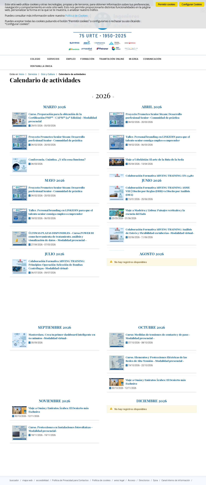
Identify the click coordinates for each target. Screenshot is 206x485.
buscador (14, 480)
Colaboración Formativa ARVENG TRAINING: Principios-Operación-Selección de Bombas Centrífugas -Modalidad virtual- (57, 264)
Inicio (21, 74)
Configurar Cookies (192, 4)
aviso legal (119, 480)
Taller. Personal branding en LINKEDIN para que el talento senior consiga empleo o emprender (158, 138)
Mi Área (133, 59)
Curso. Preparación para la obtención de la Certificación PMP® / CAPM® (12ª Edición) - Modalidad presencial (63, 117)
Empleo (71, 59)
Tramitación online (111, 59)
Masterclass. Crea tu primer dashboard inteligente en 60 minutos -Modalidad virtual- (62, 336)
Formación (87, 59)
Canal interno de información (175, 480)
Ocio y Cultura (48, 74)
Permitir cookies (166, 4)
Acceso (131, 480)
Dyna (155, 480)
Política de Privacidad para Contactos (70, 480)
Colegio (35, 59)
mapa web (27, 480)
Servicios (53, 59)
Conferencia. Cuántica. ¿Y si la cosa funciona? (57, 159)
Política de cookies (101, 480)
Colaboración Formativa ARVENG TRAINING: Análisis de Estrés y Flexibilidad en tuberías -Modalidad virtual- (160, 231)
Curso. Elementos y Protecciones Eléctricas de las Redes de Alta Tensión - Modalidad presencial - (156, 358)
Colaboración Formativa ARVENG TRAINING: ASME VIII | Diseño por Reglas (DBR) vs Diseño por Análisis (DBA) (158, 191)
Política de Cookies (76, 15)
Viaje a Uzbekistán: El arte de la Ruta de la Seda (155, 159)
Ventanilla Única (41, 66)
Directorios (144, 480)
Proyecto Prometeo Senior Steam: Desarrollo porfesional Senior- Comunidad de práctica (57, 138)
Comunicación (152, 59)
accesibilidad (42, 480)
